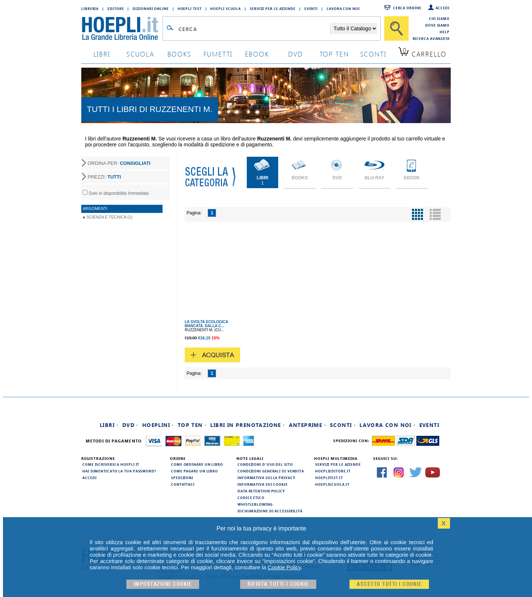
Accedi (443, 8)
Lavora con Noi (343, 8)
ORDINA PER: (119, 163)
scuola (140, 53)
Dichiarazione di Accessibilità (270, 511)
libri (101, 53)
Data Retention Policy (261, 491)
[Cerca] (396, 28)
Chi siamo (439, 18)
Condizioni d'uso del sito (265, 464)
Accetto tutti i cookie (389, 584)
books (179, 53)
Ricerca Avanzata (431, 38)
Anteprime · (307, 424)
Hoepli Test (190, 8)
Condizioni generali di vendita (271, 471)
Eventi (311, 8)
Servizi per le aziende (273, 8)
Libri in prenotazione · (247, 424)
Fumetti (218, 53)
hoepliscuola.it (332, 484)
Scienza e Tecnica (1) (109, 217)
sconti (373, 53)
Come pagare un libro (194, 471)
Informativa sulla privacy (266, 477)
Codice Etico (251, 497)
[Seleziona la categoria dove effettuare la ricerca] (354, 28)
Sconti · (343, 424)
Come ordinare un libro (197, 464)
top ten (334, 53)
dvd (295, 53)
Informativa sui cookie (263, 484)
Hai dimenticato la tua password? (119, 471)
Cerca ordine (407, 8)
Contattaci (183, 484)
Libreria (90, 8)
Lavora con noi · (387, 424)
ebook (257, 53)
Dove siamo (437, 25)
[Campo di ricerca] (254, 29)
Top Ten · (192, 424)
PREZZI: (104, 177)
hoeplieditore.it (332, 471)
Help (445, 32)
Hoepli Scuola (225, 8)
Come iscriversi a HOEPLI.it (110, 464)
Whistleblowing (255, 504)
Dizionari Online (150, 8)
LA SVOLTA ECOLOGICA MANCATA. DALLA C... (206, 324)
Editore (116, 8)
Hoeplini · (158, 424)
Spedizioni (182, 477)
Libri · (109, 424)
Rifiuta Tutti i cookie (278, 584)
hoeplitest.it (329, 477)
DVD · (130, 424)
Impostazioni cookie (163, 584)
